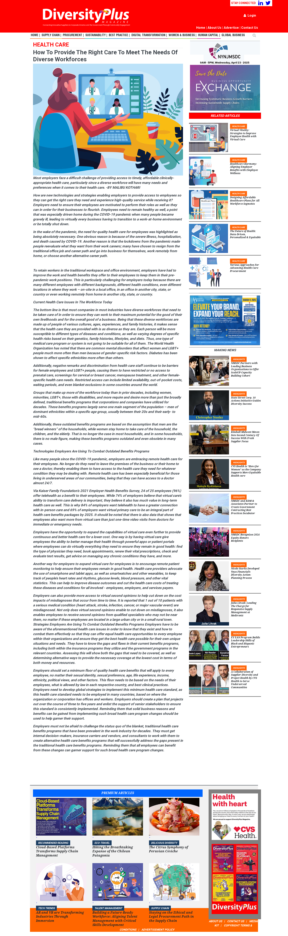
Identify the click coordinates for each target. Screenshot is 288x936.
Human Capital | (209, 35)
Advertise (231, 28)
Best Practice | (119, 35)
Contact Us (249, 28)
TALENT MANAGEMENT (108, 908)
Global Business (233, 35)
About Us (214, 28)
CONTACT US (235, 921)
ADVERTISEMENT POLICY (157, 929)
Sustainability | (96, 35)
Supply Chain (160, 908)
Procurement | (73, 35)
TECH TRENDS (46, 908)
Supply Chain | (51, 35)
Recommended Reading (53, 842)
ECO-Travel (102, 842)
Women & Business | (182, 35)
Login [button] (250, 15)
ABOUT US (215, 921)
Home (200, 28)
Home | (35, 35)
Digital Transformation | (149, 35)
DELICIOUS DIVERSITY (164, 842)
